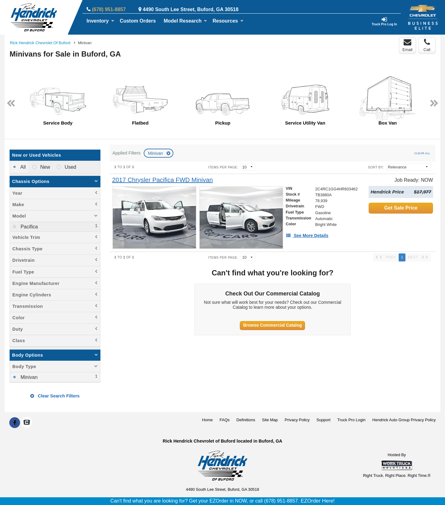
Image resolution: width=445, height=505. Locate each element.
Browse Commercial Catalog (272, 325)
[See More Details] (307, 235)
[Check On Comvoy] (26, 422)
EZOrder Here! (318, 501)
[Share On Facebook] (14, 422)
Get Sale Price (400, 207)
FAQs (225, 420)
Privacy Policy (297, 420)
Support (323, 420)
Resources (228, 20)
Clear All (422, 153)
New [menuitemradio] (44, 167)
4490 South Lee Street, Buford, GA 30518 (191, 9)
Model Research (185, 20)
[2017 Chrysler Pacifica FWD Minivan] (162, 180)
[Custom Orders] (138, 21)
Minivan (156, 153)
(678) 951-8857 (108, 9)
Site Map (270, 420)
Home (207, 420)
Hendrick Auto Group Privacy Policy (404, 420)
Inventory (100, 20)
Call (426, 45)
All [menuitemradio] (22, 167)
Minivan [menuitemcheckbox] (28, 377)
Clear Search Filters (54, 395)
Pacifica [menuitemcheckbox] (28, 226)
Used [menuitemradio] (69, 167)
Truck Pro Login (351, 420)
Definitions (245, 420)
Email (407, 45)
